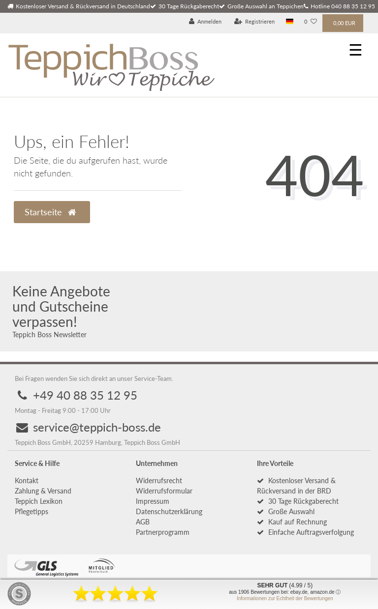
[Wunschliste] (310, 21)
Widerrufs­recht (159, 480)
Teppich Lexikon (39, 501)
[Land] (290, 21)
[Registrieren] (255, 21)
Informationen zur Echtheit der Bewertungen (285, 598)
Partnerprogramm (162, 532)
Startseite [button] (50, 212)
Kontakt (26, 480)
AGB (143, 522)
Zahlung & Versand (43, 491)
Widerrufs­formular (164, 491)
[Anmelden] (205, 21)
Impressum (152, 501)
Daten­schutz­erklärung (169, 511)
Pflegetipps (31, 511)
